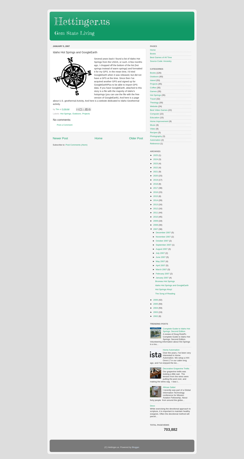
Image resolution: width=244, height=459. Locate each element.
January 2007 (162, 278)
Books (153, 54)
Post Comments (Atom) (76, 145)
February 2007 (163, 274)
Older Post (136, 138)
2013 (156, 204)
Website (154, 106)
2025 (156, 155)
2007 (156, 229)
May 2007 (161, 261)
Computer (154, 114)
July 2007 (160, 253)
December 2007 (163, 232)
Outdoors (76, 113)
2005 (156, 304)
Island (153, 80)
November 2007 (163, 237)
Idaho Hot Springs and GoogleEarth (172, 285)
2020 (156, 176)
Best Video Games (158, 110)
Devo (152, 406)
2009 (156, 221)
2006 (156, 300)
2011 (156, 212)
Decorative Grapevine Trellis (176, 368)
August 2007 (162, 249)
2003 (156, 312)
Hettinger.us (82, 21)
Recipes (154, 132)
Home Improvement (159, 121)
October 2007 (162, 241)
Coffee (153, 87)
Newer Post (60, 138)
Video (152, 129)
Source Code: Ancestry (160, 61)
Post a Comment (65, 125)
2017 (156, 188)
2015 (156, 196)
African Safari (169, 387)
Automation (155, 140)
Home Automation (171, 350)
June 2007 (161, 257)
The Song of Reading (165, 293)
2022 (156, 167)
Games (153, 91)
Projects (86, 113)
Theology (154, 102)
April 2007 (161, 265)
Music (152, 125)
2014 (156, 200)
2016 (156, 192)
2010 (156, 217)
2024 (156, 159)
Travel (153, 99)
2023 (156, 163)
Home (98, 138)
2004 (156, 308)
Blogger (135, 447)
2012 (156, 208)
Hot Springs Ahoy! (163, 289)
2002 (156, 316)
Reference (155, 143)
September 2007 (164, 245)
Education (154, 117)
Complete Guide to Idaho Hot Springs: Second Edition (176, 330)
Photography (156, 136)
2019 (156, 180)
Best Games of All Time (161, 57)
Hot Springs (65, 113)
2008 (156, 225)
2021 (156, 171)
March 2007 (161, 269)
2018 (156, 184)
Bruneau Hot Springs (165, 281)
